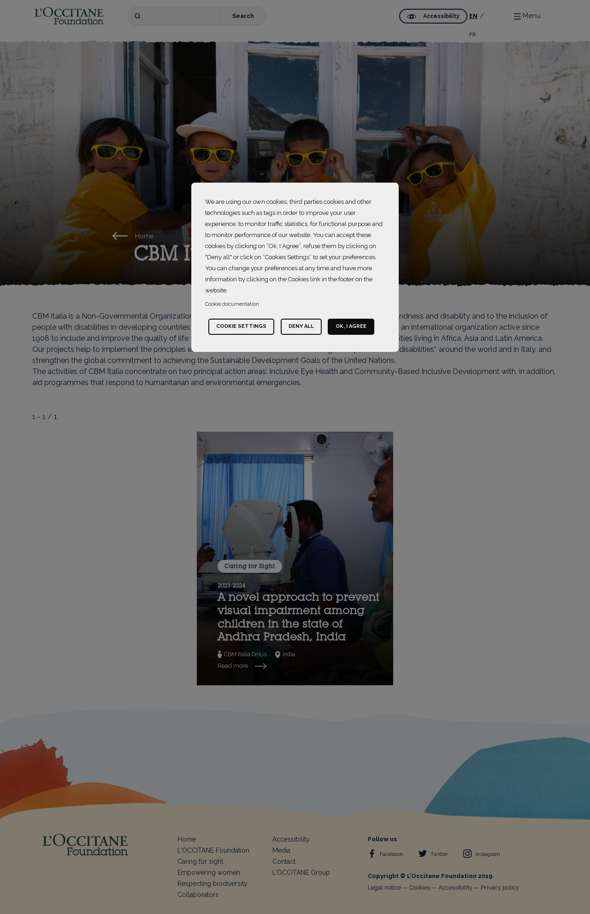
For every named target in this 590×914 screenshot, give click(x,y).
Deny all (301, 326)
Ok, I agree (351, 326)
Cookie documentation (232, 304)
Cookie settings (241, 326)
